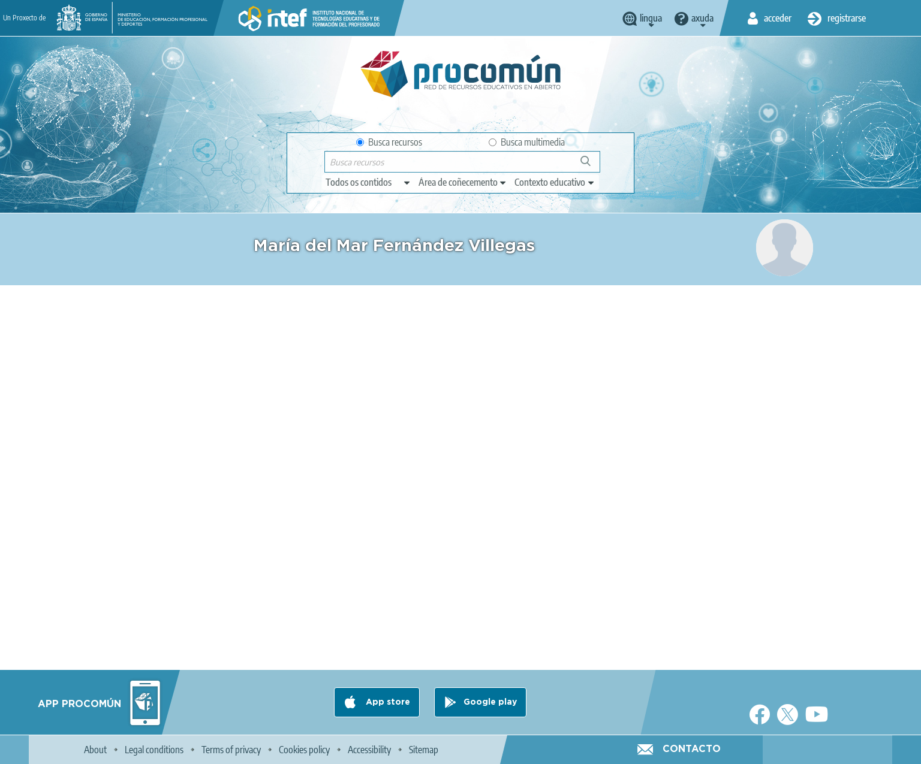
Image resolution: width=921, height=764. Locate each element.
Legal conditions (154, 750)
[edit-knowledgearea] (463, 182)
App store (386, 702)
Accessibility (369, 750)
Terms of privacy (231, 750)
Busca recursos (389, 142)
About (95, 750)
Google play (490, 702)
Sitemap (423, 750)
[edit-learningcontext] (555, 182)
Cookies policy (304, 750)
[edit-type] (368, 182)
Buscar (591, 165)
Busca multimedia (527, 142)
